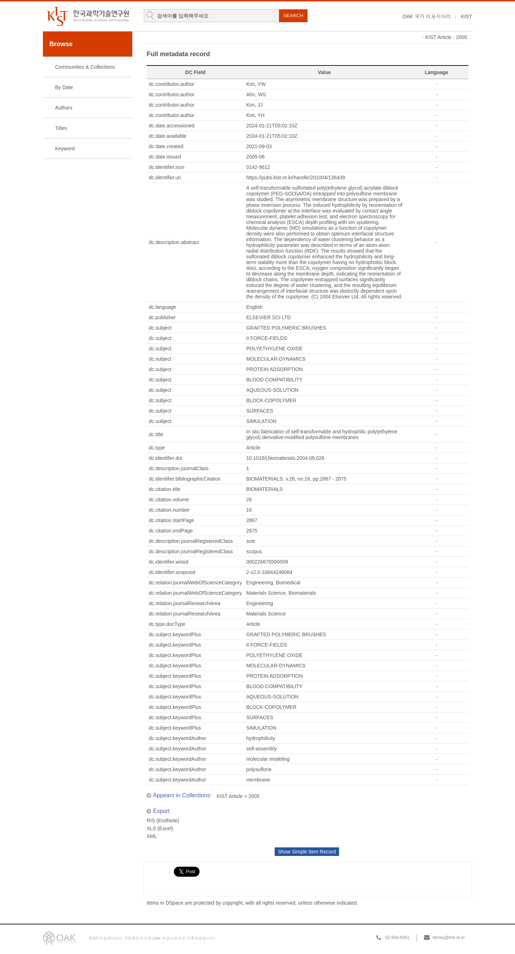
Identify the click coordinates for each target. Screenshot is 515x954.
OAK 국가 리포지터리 (427, 16)
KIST (466, 16)
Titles (61, 128)
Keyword (64, 148)
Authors (63, 108)
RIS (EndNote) (163, 820)
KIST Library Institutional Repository (87, 16)
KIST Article (438, 37)
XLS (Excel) (160, 828)
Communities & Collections (85, 67)
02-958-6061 (397, 937)
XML (152, 836)
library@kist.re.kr (449, 937)
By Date (64, 87)
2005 (461, 37)
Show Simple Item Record (307, 852)
